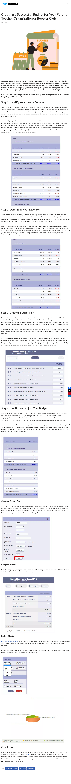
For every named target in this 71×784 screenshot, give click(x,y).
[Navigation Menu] (68, 3)
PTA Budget (23, 768)
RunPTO (28, 754)
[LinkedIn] (69, 396)
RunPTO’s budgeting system (10, 641)
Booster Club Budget (11, 768)
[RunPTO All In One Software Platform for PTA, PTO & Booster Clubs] (9, 3)
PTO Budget (31, 768)
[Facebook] (69, 388)
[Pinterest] (69, 393)
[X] (69, 390)
